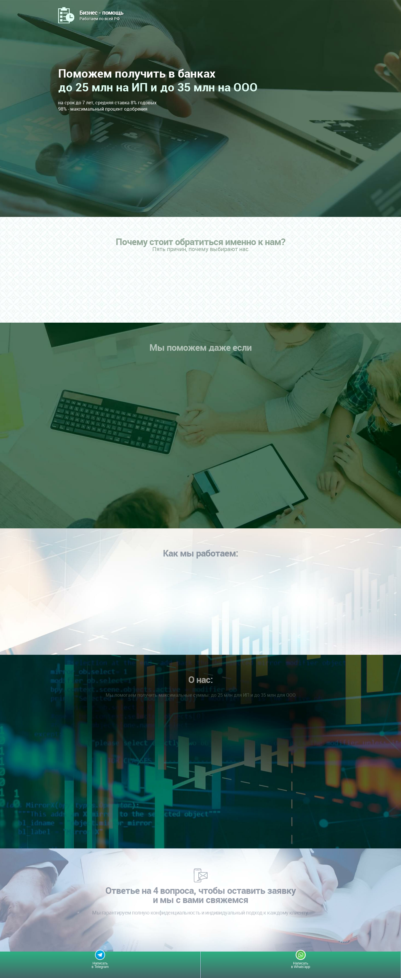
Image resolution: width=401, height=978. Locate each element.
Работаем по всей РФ (101, 15)
